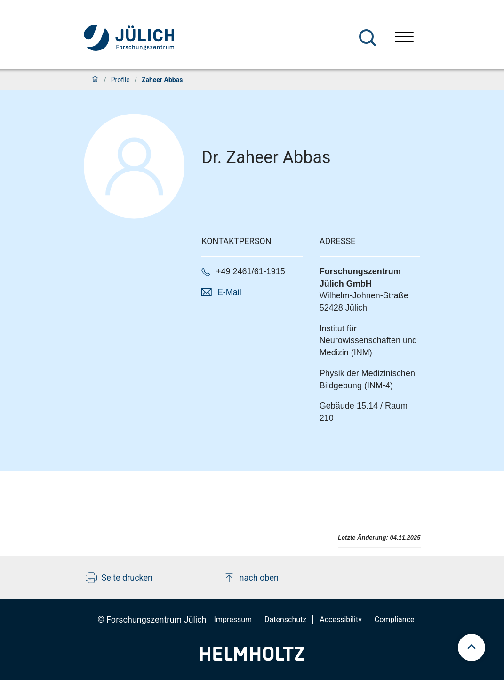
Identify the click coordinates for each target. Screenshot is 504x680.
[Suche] (367, 37)
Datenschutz (285, 619)
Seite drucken (119, 577)
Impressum (233, 619)
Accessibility (341, 619)
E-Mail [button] (229, 292)
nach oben (251, 577)
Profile (120, 79)
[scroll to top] (471, 647)
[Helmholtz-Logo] (252, 658)
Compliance (395, 619)
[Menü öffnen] (404, 38)
